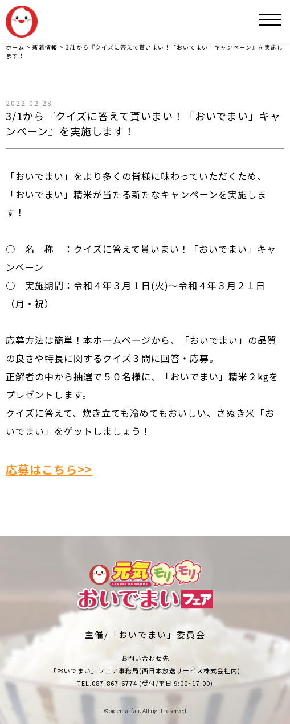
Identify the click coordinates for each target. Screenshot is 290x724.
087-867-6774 (114, 683)
